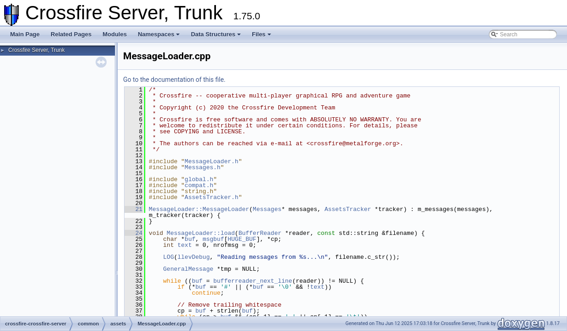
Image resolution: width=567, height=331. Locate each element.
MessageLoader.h (211, 161)
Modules (114, 34)
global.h (199, 179)
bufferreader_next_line (252, 281)
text (184, 245)
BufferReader (260, 233)
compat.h (199, 185)
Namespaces (159, 34)
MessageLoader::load (201, 233)
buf (190, 239)
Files (261, 34)
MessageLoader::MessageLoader (199, 209)
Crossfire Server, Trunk (36, 50)
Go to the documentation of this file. (174, 79)
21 (133, 209)
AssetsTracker (347, 209)
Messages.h (203, 167)
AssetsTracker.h (211, 197)
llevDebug (193, 257)
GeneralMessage (188, 269)
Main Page (25, 34)
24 (133, 233)
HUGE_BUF (241, 239)
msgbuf (213, 239)
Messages (267, 209)
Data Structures (216, 34)
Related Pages (71, 34)
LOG (168, 257)
